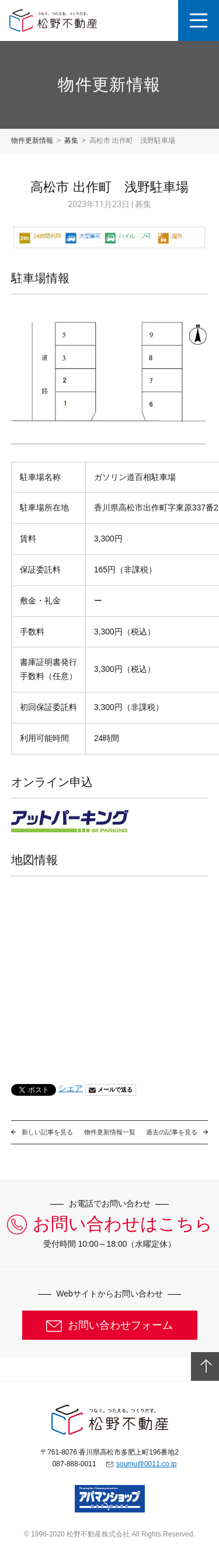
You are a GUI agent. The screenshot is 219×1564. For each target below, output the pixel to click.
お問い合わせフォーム (120, 1325)
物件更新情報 (32, 140)
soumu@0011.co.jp (146, 1464)
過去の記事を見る (171, 1132)
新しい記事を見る (47, 1132)
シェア (70, 1088)
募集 (71, 140)
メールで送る (115, 1089)
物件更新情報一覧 (109, 1132)
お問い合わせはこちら (123, 1224)
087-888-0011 (74, 1464)
